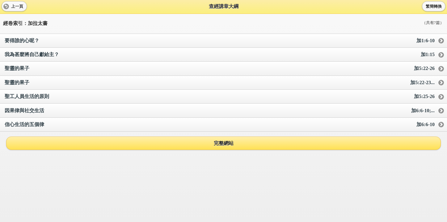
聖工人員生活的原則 (220, 96)
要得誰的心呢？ (220, 41)
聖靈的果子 (220, 68)
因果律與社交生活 (220, 111)
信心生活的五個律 (220, 124)
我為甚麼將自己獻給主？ (220, 54)
